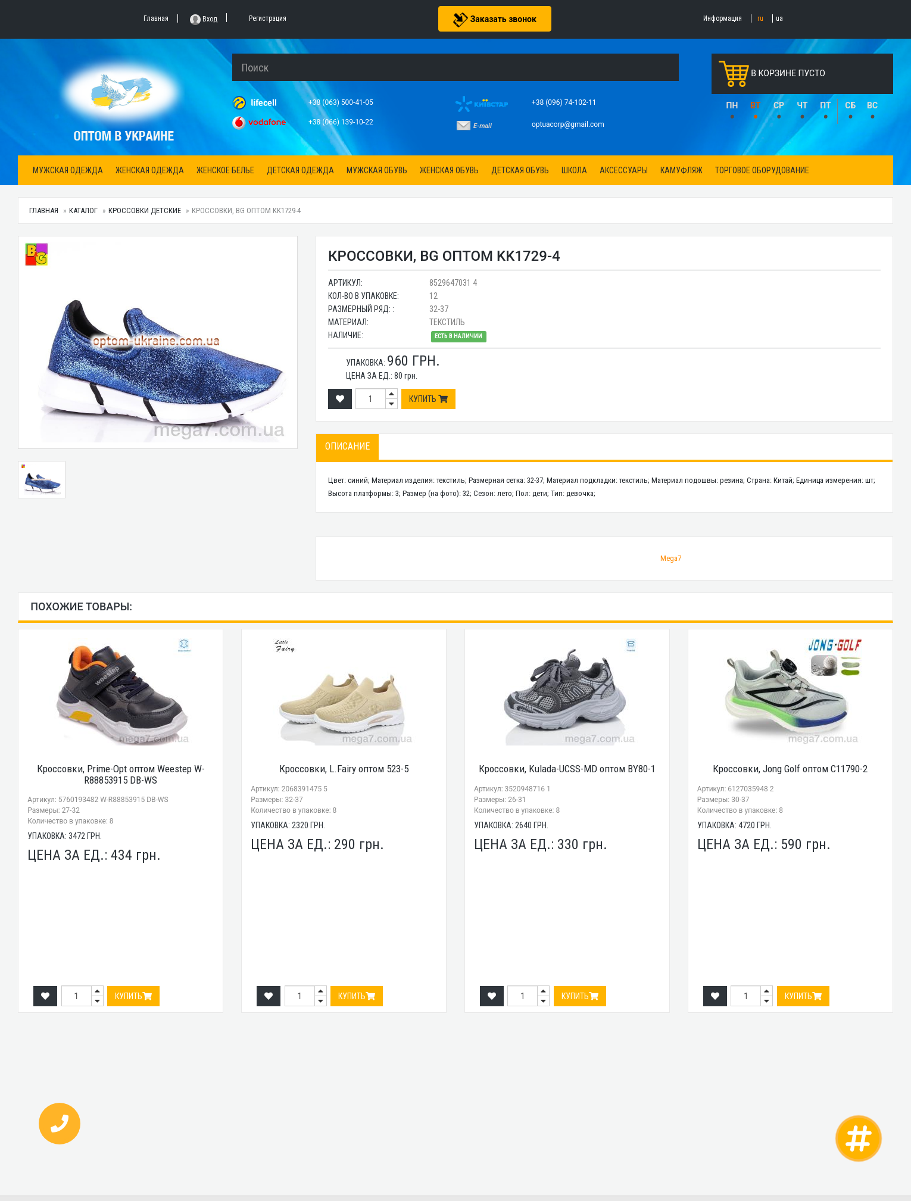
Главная (43, 210)
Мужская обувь (377, 170)
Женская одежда (150, 170)
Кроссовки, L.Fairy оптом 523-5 (343, 769)
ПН (732, 105)
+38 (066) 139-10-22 (341, 122)
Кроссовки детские (144, 210)
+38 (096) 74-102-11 (565, 102)
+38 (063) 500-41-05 (341, 102)
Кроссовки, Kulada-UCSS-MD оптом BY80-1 (567, 769)
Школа (574, 170)
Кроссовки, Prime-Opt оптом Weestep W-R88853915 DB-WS (121, 774)
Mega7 (670, 558)
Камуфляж (681, 170)
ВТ (755, 105)
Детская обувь (520, 170)
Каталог (83, 210)
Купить (428, 399)
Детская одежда (300, 170)
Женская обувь (449, 170)
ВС (872, 105)
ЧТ (802, 105)
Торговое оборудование (762, 170)
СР (778, 105)
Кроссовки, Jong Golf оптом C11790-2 (790, 769)
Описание (347, 446)
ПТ (825, 105)
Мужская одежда (68, 170)
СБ (850, 105)
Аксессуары (624, 170)
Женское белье (225, 170)
